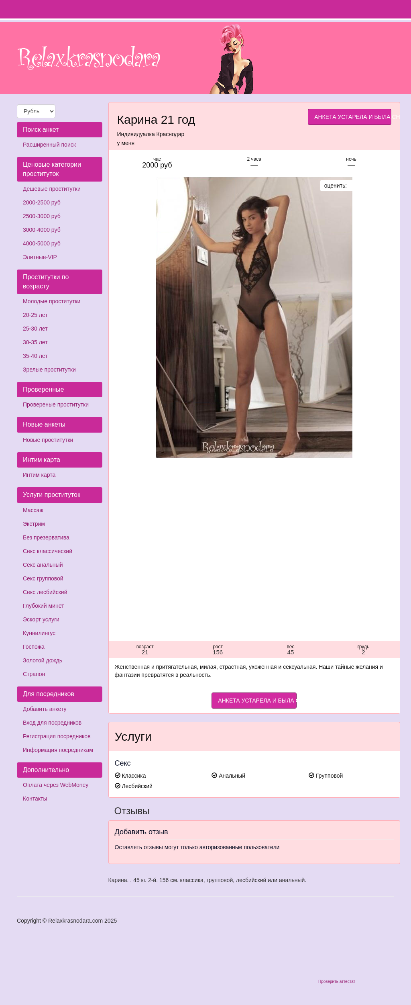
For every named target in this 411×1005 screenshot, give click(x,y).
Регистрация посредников (57, 736)
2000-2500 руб (42, 202)
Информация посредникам (58, 750)
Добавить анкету (44, 709)
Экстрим (34, 524)
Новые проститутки (48, 440)
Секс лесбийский (45, 592)
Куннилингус (39, 633)
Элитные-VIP (40, 257)
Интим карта (39, 475)
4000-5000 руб (42, 243)
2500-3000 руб (42, 216)
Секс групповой (43, 578)
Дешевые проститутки (52, 189)
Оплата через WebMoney (55, 785)
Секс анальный (43, 565)
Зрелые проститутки (49, 369)
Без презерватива (46, 537)
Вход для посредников (52, 722)
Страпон (34, 674)
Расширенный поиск (49, 144)
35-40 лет (35, 356)
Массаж (33, 510)
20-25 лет (35, 315)
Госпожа (34, 646)
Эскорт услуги (41, 619)
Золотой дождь (42, 660)
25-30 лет (35, 328)
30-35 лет (35, 342)
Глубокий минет (43, 606)
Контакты (35, 798)
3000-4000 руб (42, 230)
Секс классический (47, 551)
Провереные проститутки (56, 404)
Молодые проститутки (51, 301)
